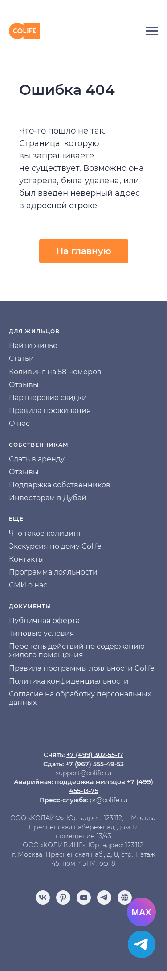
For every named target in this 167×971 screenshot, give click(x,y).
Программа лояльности (53, 572)
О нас (19, 423)
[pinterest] (63, 897)
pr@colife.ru (108, 800)
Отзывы (24, 384)
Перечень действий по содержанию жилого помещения (77, 650)
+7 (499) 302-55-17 (94, 755)
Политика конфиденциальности (69, 681)
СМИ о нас (28, 585)
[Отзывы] (125, 897)
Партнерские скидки (48, 397)
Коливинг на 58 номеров (55, 372)
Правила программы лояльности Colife (82, 668)
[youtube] (84, 897)
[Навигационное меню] (152, 31)
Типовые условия (41, 633)
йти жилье (38, 345)
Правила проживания (50, 410)
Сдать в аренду (37, 459)
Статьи (21, 358)
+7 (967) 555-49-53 (94, 764)
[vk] (43, 897)
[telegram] (104, 897)
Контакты (26, 559)
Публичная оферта (44, 620)
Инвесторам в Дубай (47, 498)
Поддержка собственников (59, 485)
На (14, 345)
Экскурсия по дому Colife (55, 546)
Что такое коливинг (45, 533)
